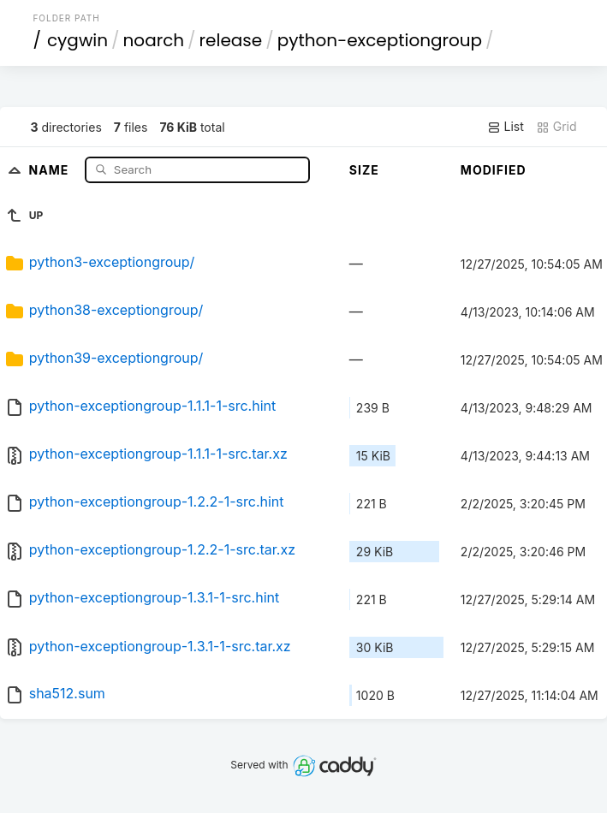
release (231, 40)
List (505, 126)
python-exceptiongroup (379, 40)
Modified (494, 170)
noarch (154, 40)
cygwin (77, 40)
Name (51, 169)
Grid (556, 126)
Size (364, 170)
